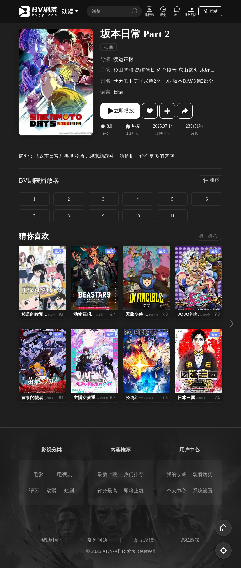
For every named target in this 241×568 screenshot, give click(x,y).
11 (172, 216)
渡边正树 (123, 59)
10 (138, 216)
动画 (108, 46)
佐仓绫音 (167, 70)
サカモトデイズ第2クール (142, 81)
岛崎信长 (145, 70)
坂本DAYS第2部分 (193, 81)
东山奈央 (188, 70)
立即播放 (120, 111)
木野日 (207, 70)
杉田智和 (123, 70)
